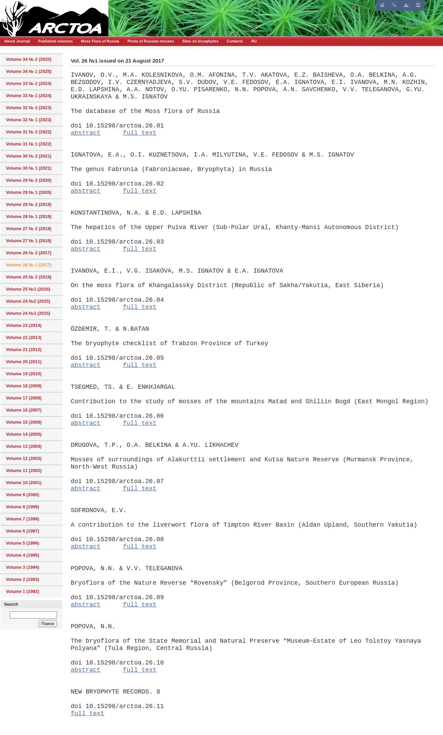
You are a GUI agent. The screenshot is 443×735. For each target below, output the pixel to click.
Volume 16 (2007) (24, 410)
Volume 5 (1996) (22, 543)
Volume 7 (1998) (22, 518)
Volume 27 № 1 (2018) (28, 240)
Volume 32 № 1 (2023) (28, 119)
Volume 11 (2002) (24, 470)
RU (254, 41)
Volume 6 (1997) (22, 531)
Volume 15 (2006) (24, 422)
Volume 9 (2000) (22, 494)
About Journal (17, 41)
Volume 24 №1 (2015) (28, 313)
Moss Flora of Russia (100, 41)
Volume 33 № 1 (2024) (28, 95)
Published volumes (55, 41)
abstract (85, 133)
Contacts (235, 41)
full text (139, 133)
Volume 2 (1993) (22, 579)
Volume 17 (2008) (24, 398)
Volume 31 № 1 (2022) (28, 144)
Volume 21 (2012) (24, 349)
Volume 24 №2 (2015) (28, 301)
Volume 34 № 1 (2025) (28, 71)
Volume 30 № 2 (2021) (28, 156)
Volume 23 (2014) (24, 325)
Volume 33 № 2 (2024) (28, 83)
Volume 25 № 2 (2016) (28, 277)
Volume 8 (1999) (22, 506)
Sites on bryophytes (200, 41)
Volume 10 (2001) (24, 482)
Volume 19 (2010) (24, 373)
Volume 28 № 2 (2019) (28, 204)
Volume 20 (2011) (24, 361)
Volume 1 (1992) (22, 591)
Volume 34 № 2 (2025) (28, 59)
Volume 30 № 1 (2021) (28, 168)
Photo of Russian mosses (150, 41)
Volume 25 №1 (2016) (28, 289)
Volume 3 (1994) (22, 567)
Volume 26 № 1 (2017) (28, 264)
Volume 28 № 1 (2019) (28, 216)
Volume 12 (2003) (24, 458)
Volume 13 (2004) (24, 446)
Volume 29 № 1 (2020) (28, 192)
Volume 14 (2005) (24, 434)
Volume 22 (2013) (24, 337)
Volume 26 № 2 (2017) (28, 252)
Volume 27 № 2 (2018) (28, 228)
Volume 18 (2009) (24, 385)
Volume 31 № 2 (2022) (28, 131)
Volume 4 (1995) (22, 555)
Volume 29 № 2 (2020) (28, 180)
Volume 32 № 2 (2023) (28, 107)
